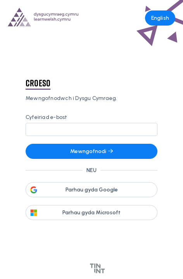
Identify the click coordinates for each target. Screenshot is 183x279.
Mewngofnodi (91, 151)
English (160, 18)
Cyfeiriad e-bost (46, 117)
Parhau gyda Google (92, 189)
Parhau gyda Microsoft (91, 212)
